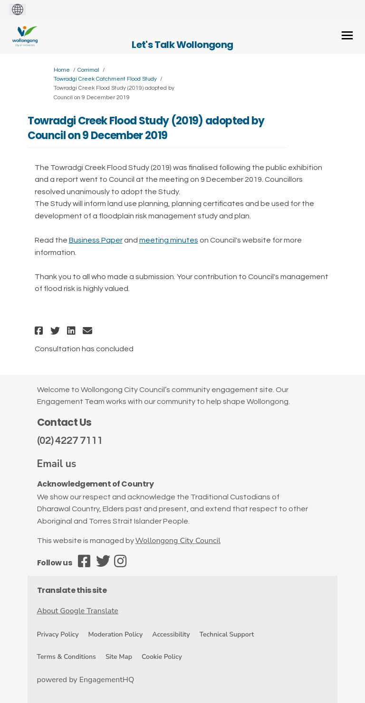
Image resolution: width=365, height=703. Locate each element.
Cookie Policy (162, 656)
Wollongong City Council (178, 540)
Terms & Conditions (66, 656)
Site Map (119, 656)
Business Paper (96, 240)
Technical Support (227, 634)
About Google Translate (77, 611)
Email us (57, 463)
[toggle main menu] (347, 35)
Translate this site (72, 590)
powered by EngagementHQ (85, 680)
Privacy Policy (58, 634)
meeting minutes (168, 240)
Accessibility (171, 634)
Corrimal (88, 70)
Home (62, 70)
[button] (40, 331)
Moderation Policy (115, 634)
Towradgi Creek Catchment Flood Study (105, 79)
